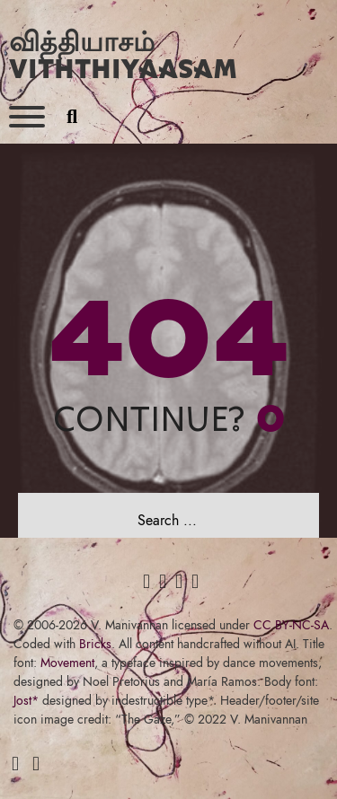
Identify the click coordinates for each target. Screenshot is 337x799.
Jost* (26, 700)
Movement (67, 663)
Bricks (95, 644)
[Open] (27, 116)
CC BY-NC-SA (291, 625)
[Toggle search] (72, 117)
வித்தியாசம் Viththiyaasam (123, 53)
